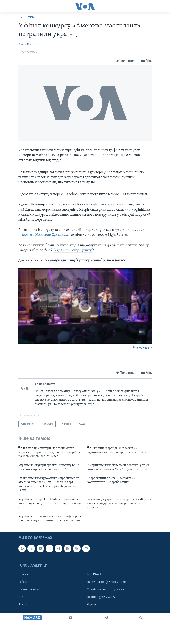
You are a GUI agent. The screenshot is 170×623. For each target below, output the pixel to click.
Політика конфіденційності (106, 582)
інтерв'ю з (43, 235)
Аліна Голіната (28, 44)
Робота (23, 582)
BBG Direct (94, 574)
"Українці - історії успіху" (73, 250)
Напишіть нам (28, 589)
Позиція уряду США (101, 597)
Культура (26, 17)
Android (23, 604)
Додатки (93, 604)
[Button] (126, 61)
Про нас (23, 574)
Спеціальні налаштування (105, 589)
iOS (20, 597)
